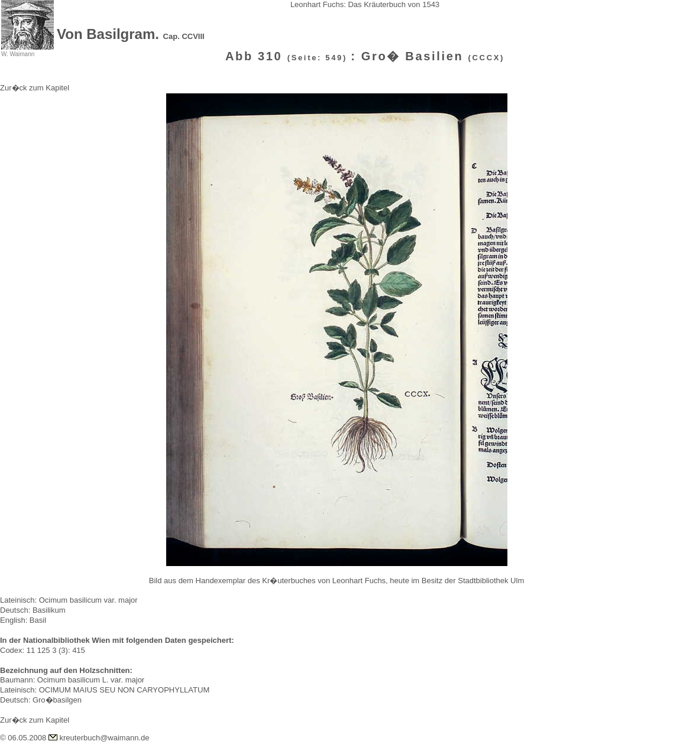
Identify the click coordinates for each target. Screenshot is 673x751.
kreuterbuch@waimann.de (105, 737)
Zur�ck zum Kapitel (34, 87)
